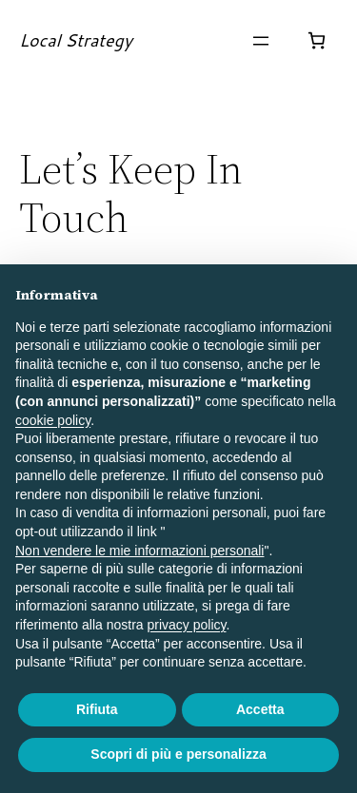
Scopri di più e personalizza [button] (178, 754)
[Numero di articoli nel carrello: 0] (316, 40)
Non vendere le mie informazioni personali (139, 550)
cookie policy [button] (52, 420)
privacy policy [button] (187, 624)
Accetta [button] (260, 709)
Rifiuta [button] (97, 709)
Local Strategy (75, 40)
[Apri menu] (260, 40)
